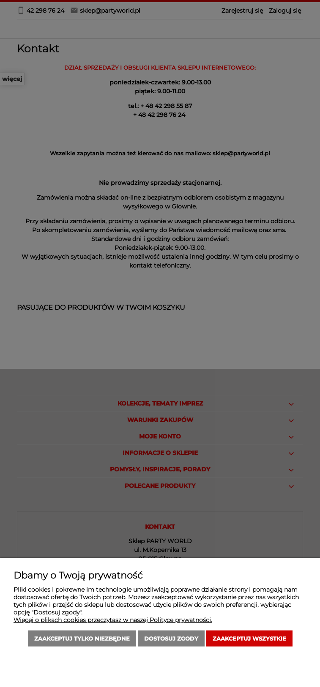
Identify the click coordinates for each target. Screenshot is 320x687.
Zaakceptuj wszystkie (249, 638)
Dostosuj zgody (171, 638)
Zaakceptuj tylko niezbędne (82, 638)
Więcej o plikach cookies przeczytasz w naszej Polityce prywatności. (113, 620)
